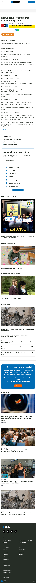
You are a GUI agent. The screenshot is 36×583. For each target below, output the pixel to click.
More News (5, 392)
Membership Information (7, 570)
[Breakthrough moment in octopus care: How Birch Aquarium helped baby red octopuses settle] (18, 403)
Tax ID (4, 574)
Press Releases (6, 552)
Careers (4, 544)
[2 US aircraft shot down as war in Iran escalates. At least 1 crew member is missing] (18, 499)
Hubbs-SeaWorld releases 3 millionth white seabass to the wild (17, 353)
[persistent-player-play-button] (2, 581)
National (10, 6)
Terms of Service (6, 559)
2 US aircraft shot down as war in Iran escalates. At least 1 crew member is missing (17, 329)
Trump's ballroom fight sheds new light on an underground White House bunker (17, 341)
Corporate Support (6, 565)
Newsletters (5, 542)
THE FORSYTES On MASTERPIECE (11, 298)
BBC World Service (8, 582)
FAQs (20, 547)
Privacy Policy (5, 554)
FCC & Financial (6, 547)
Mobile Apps (5, 549)
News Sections (29, 6)
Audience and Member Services (25, 540)
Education (3, 479)
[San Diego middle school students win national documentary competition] (18, 468)
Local (4, 6)
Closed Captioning (22, 542)
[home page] (15, 2)
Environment (4, 415)
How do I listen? (22, 549)
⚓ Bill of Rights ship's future (10, 144)
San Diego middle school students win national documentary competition (14, 335)
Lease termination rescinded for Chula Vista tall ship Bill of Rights (17, 347)
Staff (3, 556)
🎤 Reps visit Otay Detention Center (12, 139)
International (19, 6)
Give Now (31, 2)
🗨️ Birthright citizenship (9, 142)
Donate (18, 386)
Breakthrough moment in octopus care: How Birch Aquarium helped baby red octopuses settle (16, 418)
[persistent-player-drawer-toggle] (34, 581)
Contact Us (21, 544)
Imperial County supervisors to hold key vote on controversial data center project (17, 450)
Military (2, 511)
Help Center (21, 554)
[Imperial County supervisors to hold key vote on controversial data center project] (18, 437)
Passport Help (21, 552)
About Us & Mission (7, 540)
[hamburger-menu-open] (2, 2)
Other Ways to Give (7, 572)
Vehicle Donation (6, 577)
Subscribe (18, 190)
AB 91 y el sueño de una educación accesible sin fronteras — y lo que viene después (17, 237)
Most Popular (6, 304)
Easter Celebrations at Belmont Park (11, 268)
